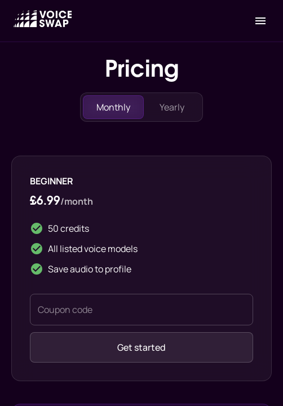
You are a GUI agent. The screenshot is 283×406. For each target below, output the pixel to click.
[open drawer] (260, 20)
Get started (141, 347)
